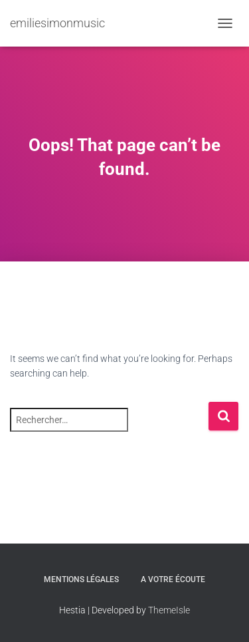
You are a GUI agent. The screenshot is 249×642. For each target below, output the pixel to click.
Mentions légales (81, 579)
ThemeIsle (169, 610)
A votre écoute (173, 579)
